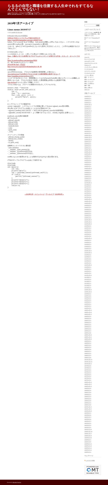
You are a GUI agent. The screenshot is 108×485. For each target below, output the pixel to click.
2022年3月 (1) (87, 121)
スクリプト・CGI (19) (89, 71)
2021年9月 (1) (87, 127)
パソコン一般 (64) (88, 75)
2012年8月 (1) (87, 267)
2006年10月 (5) (88, 386)
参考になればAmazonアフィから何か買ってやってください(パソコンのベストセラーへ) (36, 14)
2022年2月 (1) (87, 123)
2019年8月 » (59, 203)
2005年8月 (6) (87, 415)
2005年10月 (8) (88, 410)
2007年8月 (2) (87, 367)
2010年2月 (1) (87, 306)
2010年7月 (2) (87, 295)
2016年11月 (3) (88, 201)
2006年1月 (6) (87, 404)
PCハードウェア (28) (89, 59)
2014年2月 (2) (87, 248)
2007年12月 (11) (88, 359)
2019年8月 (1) (87, 156)
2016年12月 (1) (88, 199)
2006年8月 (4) (87, 390)
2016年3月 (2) (87, 213)
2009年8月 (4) (87, 318)
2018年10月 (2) (88, 168)
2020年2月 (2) (87, 145)
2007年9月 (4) (87, 365)
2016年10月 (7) (88, 203)
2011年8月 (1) (87, 277)
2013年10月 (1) (88, 252)
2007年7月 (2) (87, 369)
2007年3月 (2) (87, 376)
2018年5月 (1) (87, 174)
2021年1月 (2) (87, 133)
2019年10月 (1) (88, 154)
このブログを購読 (90, 460)
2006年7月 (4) (87, 392)
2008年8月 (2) (87, 343)
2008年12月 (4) (88, 334)
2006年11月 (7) (88, 384)
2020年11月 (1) (88, 137)
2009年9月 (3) (87, 316)
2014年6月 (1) (87, 244)
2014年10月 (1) (88, 238)
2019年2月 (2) (87, 164)
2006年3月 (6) (87, 400)
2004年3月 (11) (88, 450)
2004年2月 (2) (87, 452)
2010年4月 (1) (87, 302)
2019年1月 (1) (87, 166)
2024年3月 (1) (87, 102)
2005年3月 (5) (87, 425)
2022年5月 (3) (87, 119)
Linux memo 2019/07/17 (19, 29)
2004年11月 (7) (88, 433)
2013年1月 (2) (87, 262)
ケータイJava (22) (88, 69)
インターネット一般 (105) (90, 67)
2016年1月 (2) (87, 217)
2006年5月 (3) (87, 396)
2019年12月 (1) (88, 149)
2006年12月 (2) (88, 382)
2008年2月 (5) (87, 355)
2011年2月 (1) (87, 287)
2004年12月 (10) (88, 431)
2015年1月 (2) (87, 236)
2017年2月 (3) (87, 195)
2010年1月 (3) (87, 308)
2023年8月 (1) (87, 106)
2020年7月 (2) (87, 141)
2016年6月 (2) (87, 209)
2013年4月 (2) (87, 260)
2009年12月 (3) (88, 310)
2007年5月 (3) (87, 371)
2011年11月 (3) (88, 275)
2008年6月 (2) (87, 347)
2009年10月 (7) (88, 314)
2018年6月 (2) (87, 172)
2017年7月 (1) (87, 186)
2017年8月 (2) (87, 184)
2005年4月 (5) (87, 423)
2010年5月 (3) (87, 299)
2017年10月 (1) (88, 182)
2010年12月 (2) (88, 289)
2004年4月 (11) (88, 448)
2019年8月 (96, 42)
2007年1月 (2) (87, 380)
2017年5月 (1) (87, 188)
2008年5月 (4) (87, 349)
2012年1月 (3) (87, 273)
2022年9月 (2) (87, 112)
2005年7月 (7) (87, 417)
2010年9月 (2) (87, 293)
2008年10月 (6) (88, 339)
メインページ (39, 203)
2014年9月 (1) (87, 240)
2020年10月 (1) (88, 139)
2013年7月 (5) (87, 258)
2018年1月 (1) (87, 180)
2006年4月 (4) (87, 398)
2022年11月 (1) (88, 110)
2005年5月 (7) (87, 421)
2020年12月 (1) (88, 135)
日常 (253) (87, 89)
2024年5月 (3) (87, 100)
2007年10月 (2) (88, 363)
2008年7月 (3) (87, 345)
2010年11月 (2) (88, 291)
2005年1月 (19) (88, 429)
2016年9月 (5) (87, 205)
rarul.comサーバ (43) (89, 61)
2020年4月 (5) (87, 143)
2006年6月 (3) (87, 394)
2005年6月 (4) (87, 419)
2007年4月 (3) (87, 373)
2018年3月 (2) (87, 176)
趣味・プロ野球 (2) (89, 83)
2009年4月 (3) (87, 326)
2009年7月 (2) (87, 320)
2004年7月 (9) (87, 441)
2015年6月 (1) (87, 230)
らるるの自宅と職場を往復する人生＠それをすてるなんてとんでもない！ (50, 7)
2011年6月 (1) (87, 281)
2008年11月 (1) (88, 336)
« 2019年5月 (29, 203)
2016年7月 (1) (87, 207)
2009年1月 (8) (87, 332)
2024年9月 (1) (87, 96)
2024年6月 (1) (87, 98)
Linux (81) (86, 57)
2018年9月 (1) (87, 170)
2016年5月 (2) (87, 211)
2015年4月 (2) (87, 234)
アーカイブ (50, 203)
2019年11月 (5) (88, 151)
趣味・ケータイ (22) (89, 79)
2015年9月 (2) (87, 225)
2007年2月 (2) (87, 378)
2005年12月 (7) (88, 406)
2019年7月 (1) (87, 158)
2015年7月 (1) (87, 228)
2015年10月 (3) (88, 223)
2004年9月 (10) (88, 437)
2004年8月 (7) (87, 439)
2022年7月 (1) (87, 116)
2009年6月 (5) (87, 322)
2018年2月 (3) (87, 178)
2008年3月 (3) (87, 353)
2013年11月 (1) (88, 250)
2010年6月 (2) (87, 297)
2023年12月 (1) (88, 104)
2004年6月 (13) (88, 443)
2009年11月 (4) (88, 312)
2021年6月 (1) (87, 129)
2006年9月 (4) (87, 388)
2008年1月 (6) (87, 357)
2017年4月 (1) (87, 191)
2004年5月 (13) (88, 445)
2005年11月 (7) (88, 408)
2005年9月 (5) (87, 413)
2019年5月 (96, 38)
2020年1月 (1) (87, 147)
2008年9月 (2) (87, 341)
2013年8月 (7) (87, 256)
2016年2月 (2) (87, 215)
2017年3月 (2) (87, 193)
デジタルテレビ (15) (89, 73)
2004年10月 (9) (88, 435)
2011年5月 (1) (87, 283)
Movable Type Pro (17, 482)
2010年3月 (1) (87, 304)
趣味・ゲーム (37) (88, 81)
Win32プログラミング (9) (90, 63)
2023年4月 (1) (87, 108)
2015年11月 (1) (88, 221)
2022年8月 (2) (87, 114)
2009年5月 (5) (87, 324)
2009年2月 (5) (87, 330)
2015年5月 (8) (87, 232)
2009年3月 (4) (87, 328)
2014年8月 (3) (87, 242)
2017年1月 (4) (87, 197)
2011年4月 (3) (87, 285)
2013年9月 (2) (87, 254)
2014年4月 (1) (87, 246)
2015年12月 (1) (88, 219)
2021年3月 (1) (87, 131)
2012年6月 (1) (87, 269)
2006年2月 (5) (87, 402)
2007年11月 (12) (88, 361)
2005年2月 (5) (87, 427)
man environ (12, 82)
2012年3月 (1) (87, 271)
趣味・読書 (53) (88, 87)
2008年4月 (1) (87, 351)
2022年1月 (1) (87, 125)
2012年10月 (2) (88, 265)
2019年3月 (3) (87, 162)
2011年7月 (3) (87, 279)
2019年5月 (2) (87, 160)
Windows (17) (87, 65)
